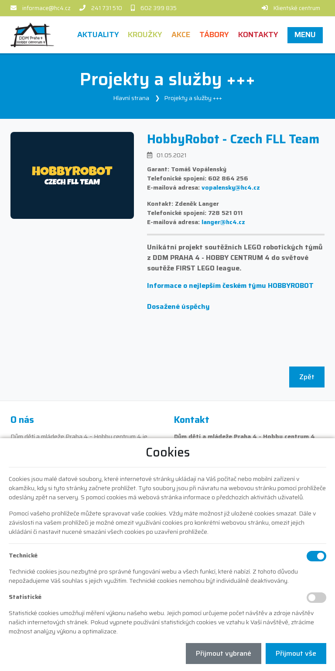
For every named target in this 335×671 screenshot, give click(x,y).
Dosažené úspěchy (178, 306)
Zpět (306, 376)
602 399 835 (158, 8)
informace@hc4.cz (46, 8)
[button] (305, 35)
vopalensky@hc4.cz (231, 187)
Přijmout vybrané (223, 653)
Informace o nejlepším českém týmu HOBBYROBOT (230, 285)
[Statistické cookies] (316, 597)
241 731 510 (106, 8)
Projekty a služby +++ (193, 98)
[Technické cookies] (316, 556)
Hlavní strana (131, 98)
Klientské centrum (296, 8)
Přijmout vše (296, 653)
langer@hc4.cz (223, 222)
